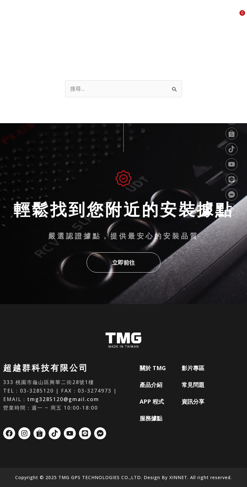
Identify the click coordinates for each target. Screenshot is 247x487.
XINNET (178, 477)
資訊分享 (219, 17)
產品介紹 (93, 17)
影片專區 (169, 17)
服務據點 (143, 17)
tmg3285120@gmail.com (63, 399)
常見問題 (194, 17)
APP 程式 (118, 17)
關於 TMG (67, 17)
